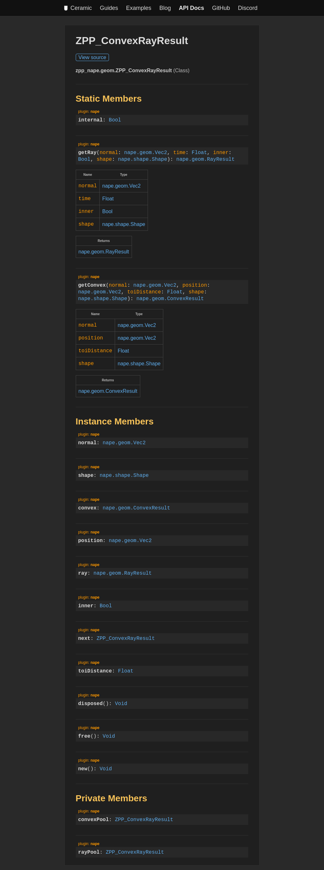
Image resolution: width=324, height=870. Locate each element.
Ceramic (78, 8)
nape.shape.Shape (142, 159)
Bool (115, 119)
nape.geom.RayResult (205, 159)
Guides (109, 8)
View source (92, 57)
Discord (248, 8)
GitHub (221, 8)
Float (199, 152)
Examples (138, 8)
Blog (165, 8)
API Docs (191, 8)
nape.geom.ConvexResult (170, 295)
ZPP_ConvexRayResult (125, 633)
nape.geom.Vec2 (145, 152)
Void (121, 698)
